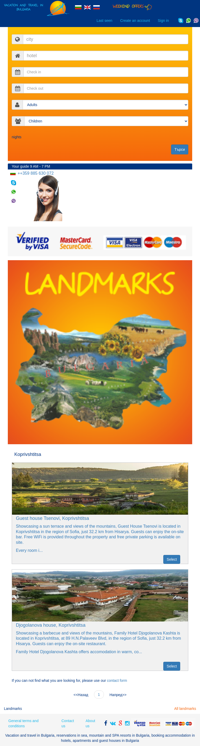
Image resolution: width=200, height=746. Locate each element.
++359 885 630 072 (35, 173)
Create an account (135, 20)
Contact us (67, 723)
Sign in (163, 20)
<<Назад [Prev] (80, 695)
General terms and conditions (23, 723)
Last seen (105, 20)
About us (90, 723)
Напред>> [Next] (118, 695)
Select (172, 559)
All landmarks (185, 709)
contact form (117, 680)
